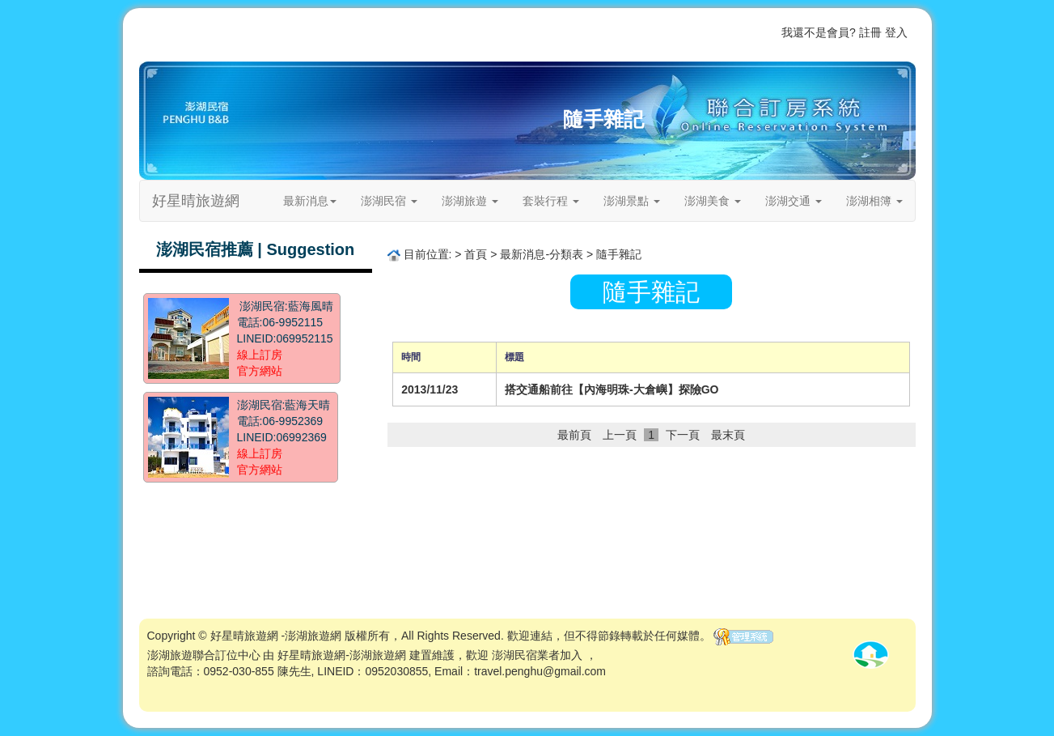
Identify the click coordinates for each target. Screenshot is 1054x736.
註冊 (870, 32)
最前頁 (574, 434)
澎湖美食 (712, 200)
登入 (896, 32)
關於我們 (718, 32)
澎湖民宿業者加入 (537, 655)
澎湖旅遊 (470, 200)
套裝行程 (551, 200)
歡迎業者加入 (658, 32)
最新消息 (310, 200)
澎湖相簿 (874, 200)
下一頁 (683, 434)
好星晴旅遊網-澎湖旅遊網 (341, 655)
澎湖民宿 (389, 200)
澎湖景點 (631, 200)
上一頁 (620, 434)
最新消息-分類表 (541, 254)
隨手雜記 (603, 119)
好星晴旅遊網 (195, 201)
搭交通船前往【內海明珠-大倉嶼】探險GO (611, 389)
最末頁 (728, 434)
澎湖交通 (793, 200)
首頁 (610, 32)
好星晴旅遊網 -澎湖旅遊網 (276, 635)
